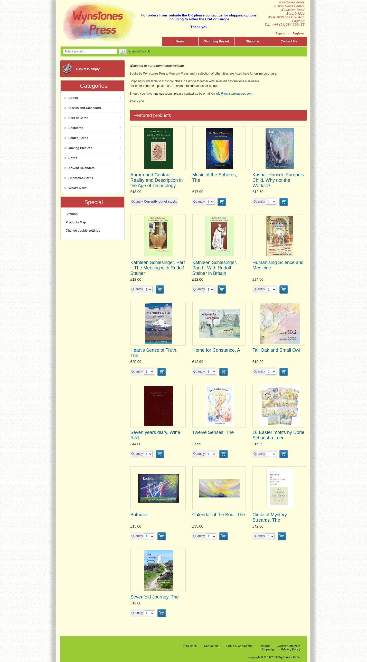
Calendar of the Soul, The (218, 514)
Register (298, 33)
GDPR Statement (289, 645)
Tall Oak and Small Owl (276, 350)
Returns (265, 645)
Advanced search (139, 51)
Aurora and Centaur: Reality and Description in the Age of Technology (156, 180)
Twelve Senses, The (213, 432)
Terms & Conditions (239, 645)
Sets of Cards (76, 118)
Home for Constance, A (216, 350)
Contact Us (289, 41)
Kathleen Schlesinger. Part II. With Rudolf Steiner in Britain (214, 268)
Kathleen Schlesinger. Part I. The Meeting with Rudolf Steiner (157, 268)
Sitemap (72, 214)
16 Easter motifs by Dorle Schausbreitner (278, 435)
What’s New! (75, 188)
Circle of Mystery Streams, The (269, 517)
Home (180, 41)
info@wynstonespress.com (233, 93)
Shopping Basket (216, 41)
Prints (70, 158)
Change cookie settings (83, 230)
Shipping (252, 41)
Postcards (73, 128)
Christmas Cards (78, 178)
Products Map (76, 222)
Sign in (280, 33)
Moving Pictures (78, 148)
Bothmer (139, 514)
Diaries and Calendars (82, 108)
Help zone (190, 645)
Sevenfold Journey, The (154, 597)
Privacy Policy (290, 649)
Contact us (211, 645)
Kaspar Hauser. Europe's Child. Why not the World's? (278, 180)
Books (71, 98)
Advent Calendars (79, 168)
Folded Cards (76, 138)
